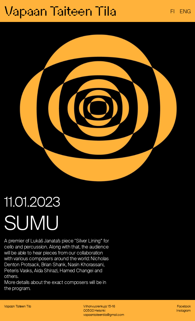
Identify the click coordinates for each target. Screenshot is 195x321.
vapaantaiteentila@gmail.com (103, 315)
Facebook (184, 306)
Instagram (183, 310)
